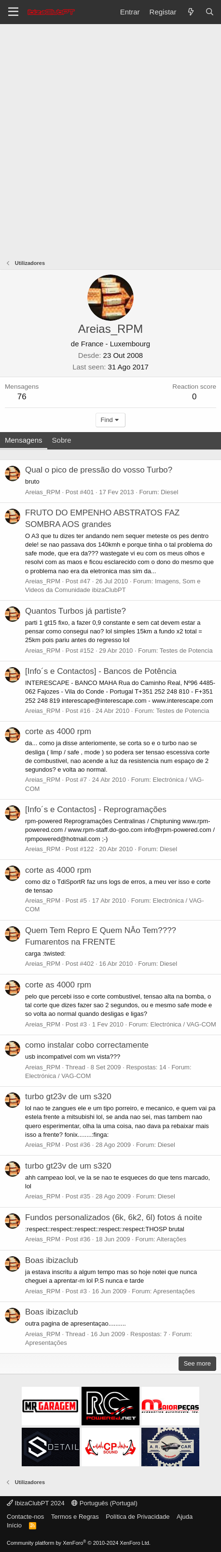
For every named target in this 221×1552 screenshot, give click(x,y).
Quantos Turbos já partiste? (75, 611)
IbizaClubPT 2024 (36, 1503)
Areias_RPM (42, 492)
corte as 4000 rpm (58, 731)
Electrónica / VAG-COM (183, 1024)
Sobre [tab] (61, 440)
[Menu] (13, 12)
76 (22, 396)
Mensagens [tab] (23, 440)
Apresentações (174, 1291)
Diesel (169, 492)
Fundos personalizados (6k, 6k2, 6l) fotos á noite (113, 1217)
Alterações (171, 1239)
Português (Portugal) (104, 1503)
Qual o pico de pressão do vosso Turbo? (98, 469)
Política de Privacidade (137, 1516)
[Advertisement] (110, 139)
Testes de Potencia (186, 650)
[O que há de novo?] (190, 12)
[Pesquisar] (209, 12)
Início (14, 1525)
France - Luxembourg (115, 344)
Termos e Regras (75, 1516)
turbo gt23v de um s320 (68, 1096)
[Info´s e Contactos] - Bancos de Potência (101, 671)
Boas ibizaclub (51, 1260)
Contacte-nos (25, 1516)
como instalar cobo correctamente (87, 1045)
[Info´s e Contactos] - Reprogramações (95, 809)
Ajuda (185, 1516)
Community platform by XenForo (79, 1543)
